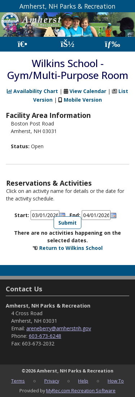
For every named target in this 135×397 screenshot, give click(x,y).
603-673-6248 (45, 335)
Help (83, 381)
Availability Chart (32, 91)
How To (116, 381)
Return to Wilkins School (71, 247)
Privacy (51, 381)
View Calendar (87, 91)
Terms (18, 381)
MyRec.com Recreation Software (81, 390)
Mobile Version (83, 99)
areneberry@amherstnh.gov (58, 328)
